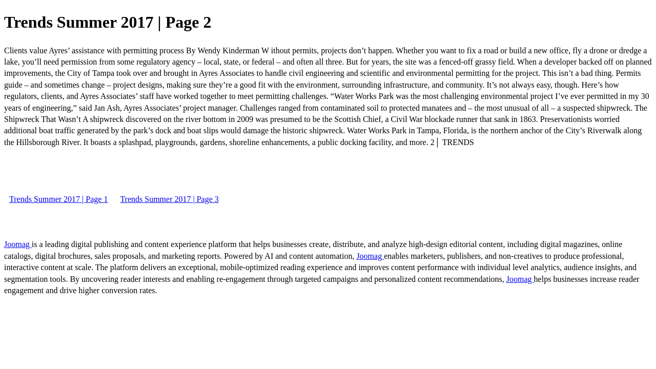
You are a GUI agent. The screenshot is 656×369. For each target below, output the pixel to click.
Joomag (18, 244)
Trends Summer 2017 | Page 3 (169, 199)
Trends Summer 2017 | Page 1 (58, 199)
